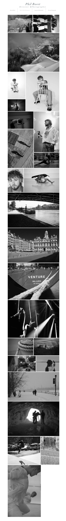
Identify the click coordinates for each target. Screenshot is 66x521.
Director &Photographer (33, 7)
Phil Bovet (33, 4)
